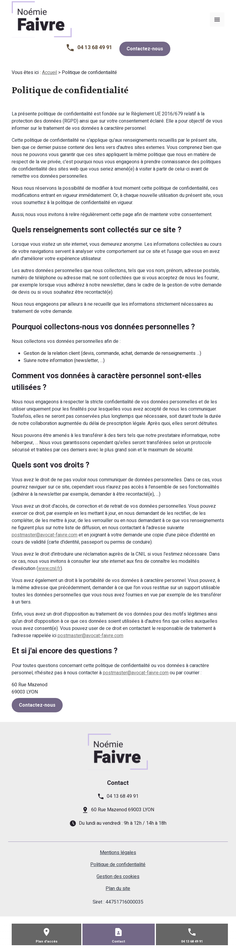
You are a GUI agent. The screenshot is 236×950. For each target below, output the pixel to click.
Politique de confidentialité (117, 864)
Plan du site (118, 888)
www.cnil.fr (49, 568)
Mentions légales (118, 852)
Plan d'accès (47, 941)
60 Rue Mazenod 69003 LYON (122, 809)
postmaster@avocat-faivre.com (44, 535)
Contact (118, 941)
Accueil (49, 72)
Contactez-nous (145, 48)
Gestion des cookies (118, 876)
